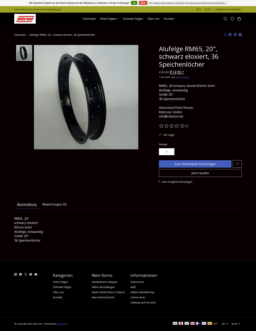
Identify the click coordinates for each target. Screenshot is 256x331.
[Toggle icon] (225, 19)
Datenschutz (137, 298)
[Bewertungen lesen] (172, 126)
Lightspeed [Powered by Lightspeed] (62, 324)
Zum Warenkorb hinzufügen (195, 164)
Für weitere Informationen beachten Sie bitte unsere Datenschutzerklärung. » (188, 3)
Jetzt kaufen (200, 173)
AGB (133, 287)
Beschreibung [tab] (27, 205)
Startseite (89, 19)
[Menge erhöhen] (170, 151)
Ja (134, 3)
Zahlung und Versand (143, 303)
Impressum (137, 282)
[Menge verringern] (162, 151)
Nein (143, 3)
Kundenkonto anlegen (105, 282)
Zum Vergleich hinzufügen (175, 182)
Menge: (163, 144)
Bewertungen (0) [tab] (55, 205)
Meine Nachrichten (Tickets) (108, 292)
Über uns (153, 19)
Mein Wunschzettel (103, 298)
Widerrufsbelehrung (142, 292)
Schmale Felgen (133, 19)
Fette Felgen (60, 282)
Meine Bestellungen (103, 287)
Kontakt (169, 19)
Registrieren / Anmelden (229, 9)
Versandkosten (182, 77)
